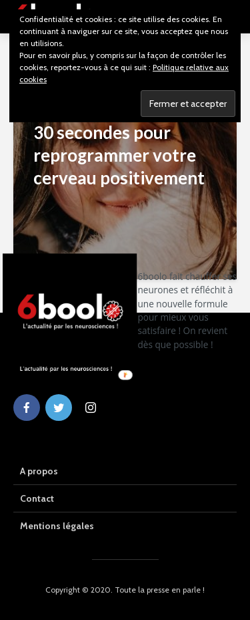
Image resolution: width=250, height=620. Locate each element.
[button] (189, 310)
